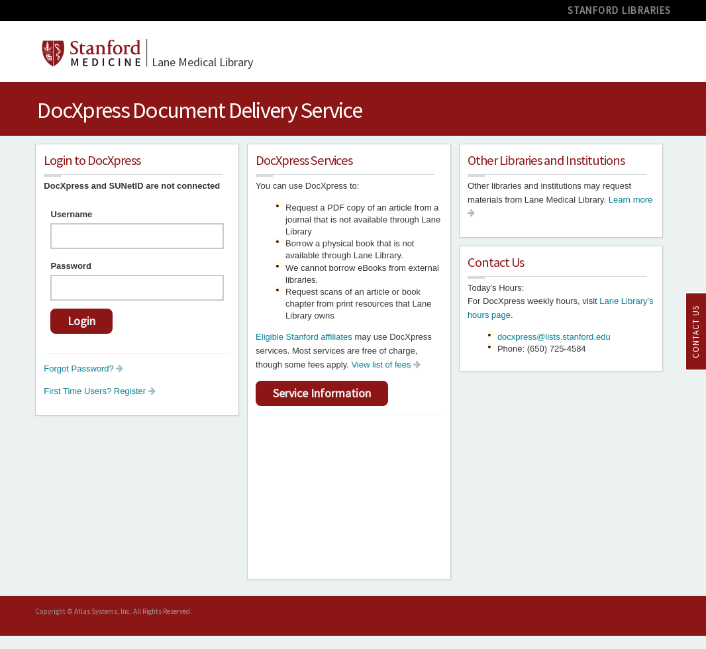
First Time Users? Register (99, 391)
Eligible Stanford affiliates (304, 337)
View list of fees (386, 365)
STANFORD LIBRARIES (619, 10)
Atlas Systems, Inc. (103, 611)
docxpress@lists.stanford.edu (554, 337)
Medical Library (202, 62)
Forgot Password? (83, 369)
